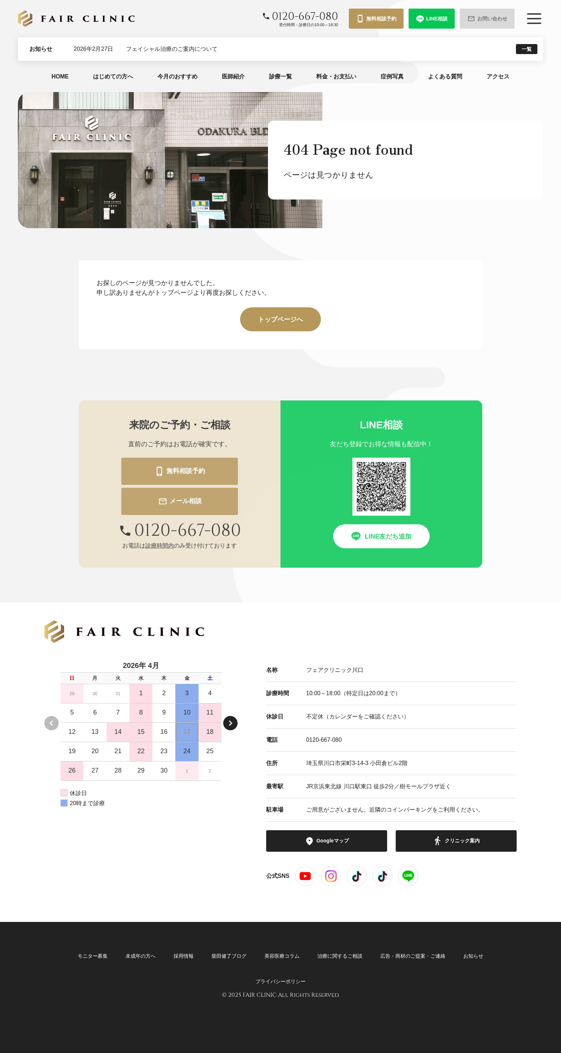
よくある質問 (445, 76)
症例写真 (392, 76)
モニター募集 (93, 956)
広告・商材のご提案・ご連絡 (412, 956)
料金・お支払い (336, 76)
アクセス (498, 76)
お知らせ (473, 956)
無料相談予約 (376, 18)
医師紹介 (233, 76)
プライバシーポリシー (280, 981)
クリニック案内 (456, 841)
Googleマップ (326, 841)
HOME (60, 76)
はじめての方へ (113, 76)
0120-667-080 (324, 740)
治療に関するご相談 (339, 956)
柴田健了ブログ (229, 956)
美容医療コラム (281, 956)
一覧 (527, 49)
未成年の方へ (141, 956)
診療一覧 (280, 76)
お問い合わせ (487, 18)
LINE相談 (432, 18)
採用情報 (184, 956)
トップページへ (280, 319)
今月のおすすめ (177, 76)
